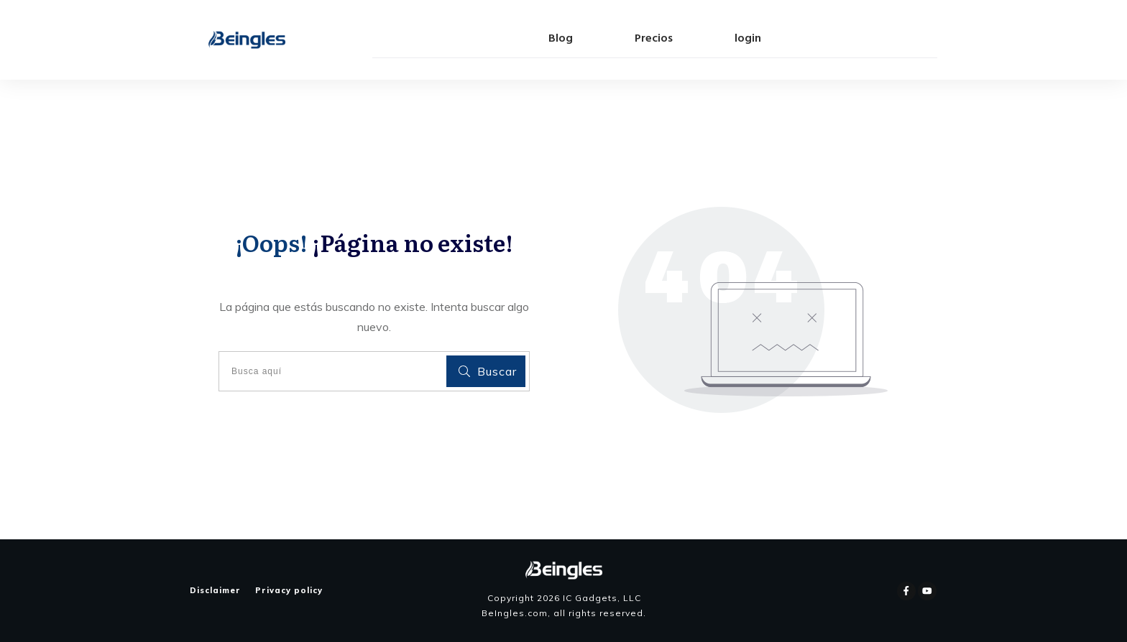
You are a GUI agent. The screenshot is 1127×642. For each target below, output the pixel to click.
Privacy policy (289, 590)
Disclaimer (215, 590)
